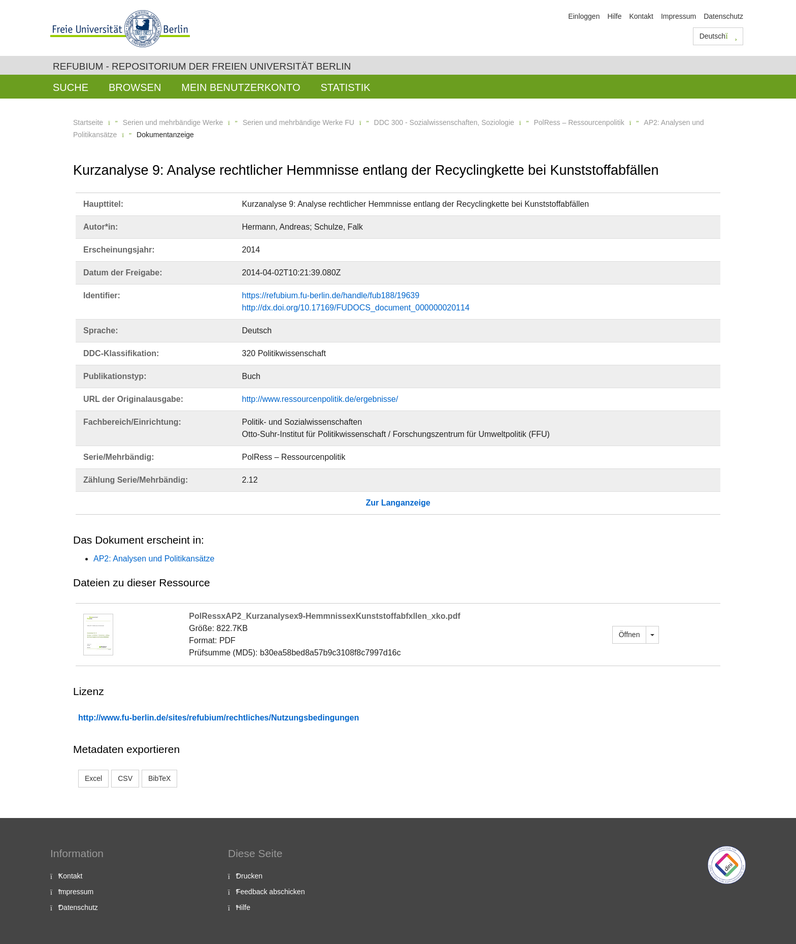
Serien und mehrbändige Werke (173, 122)
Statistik (345, 87)
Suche (70, 87)
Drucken (249, 876)
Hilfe (614, 16)
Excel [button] (93, 778)
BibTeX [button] (159, 778)
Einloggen (584, 16)
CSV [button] (125, 778)
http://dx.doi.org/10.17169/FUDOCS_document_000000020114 (356, 307)
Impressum (678, 16)
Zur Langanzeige (398, 502)
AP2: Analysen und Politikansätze (153, 558)
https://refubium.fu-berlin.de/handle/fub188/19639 (331, 295)
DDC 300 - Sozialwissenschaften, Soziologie (444, 122)
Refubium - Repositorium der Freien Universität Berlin (202, 66)
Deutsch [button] (718, 36)
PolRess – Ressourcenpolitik (579, 122)
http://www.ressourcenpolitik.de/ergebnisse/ (320, 399)
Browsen (135, 87)
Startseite (88, 122)
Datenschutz (723, 16)
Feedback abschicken (270, 892)
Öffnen (629, 635)
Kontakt (641, 16)
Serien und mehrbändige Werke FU (298, 122)
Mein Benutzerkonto (240, 87)
